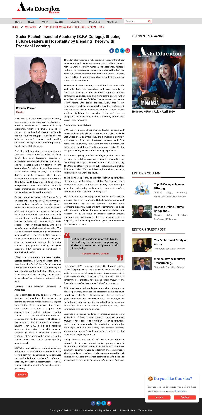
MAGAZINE (31, 27)
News (31, 22)
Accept (159, 397)
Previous (21, 374)
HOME (15, 27)
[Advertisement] (128, 8)
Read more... (181, 391)
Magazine (94, 22)
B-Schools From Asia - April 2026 (153, 111)
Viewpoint (77, 22)
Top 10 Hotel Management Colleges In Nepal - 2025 (73, 27)
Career (59, 22)
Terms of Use (145, 410)
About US (112, 22)
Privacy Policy (127, 410)
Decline (185, 397)
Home (18, 22)
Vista (45, 22)
